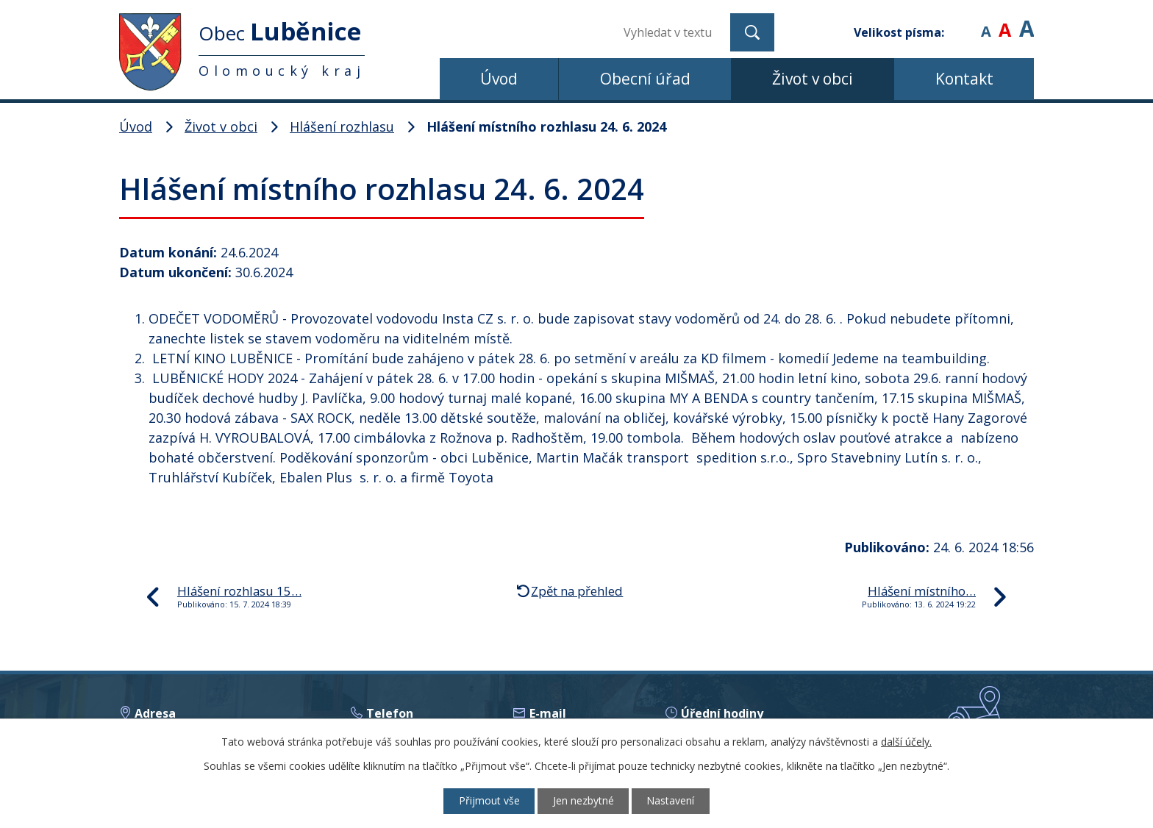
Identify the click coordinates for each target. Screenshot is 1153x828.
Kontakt (964, 78)
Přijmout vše (488, 801)
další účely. (906, 742)
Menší (985, 21)
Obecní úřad (645, 78)
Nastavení (672, 801)
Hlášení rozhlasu (342, 126)
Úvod (499, 78)
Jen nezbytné (583, 801)
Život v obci (812, 78)
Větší (1026, 21)
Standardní (1005, 21)
